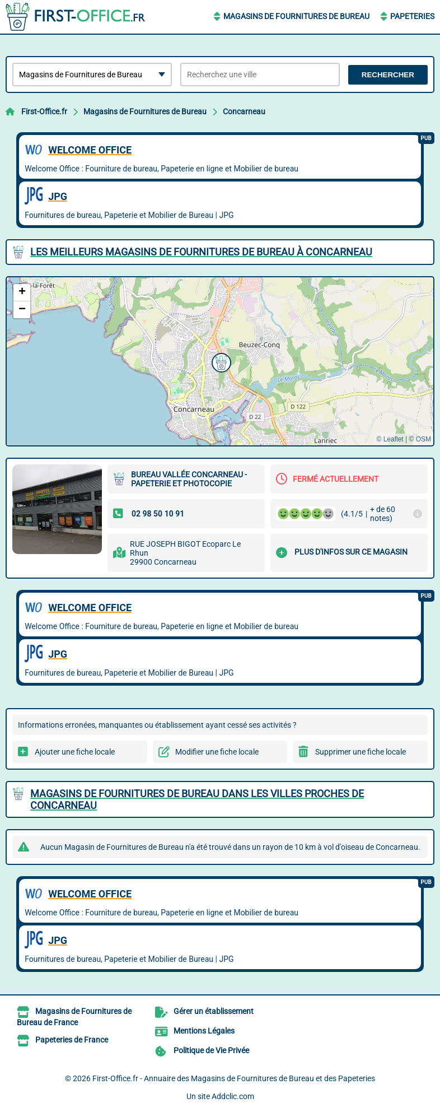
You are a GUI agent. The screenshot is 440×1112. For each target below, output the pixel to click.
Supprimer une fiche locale (360, 751)
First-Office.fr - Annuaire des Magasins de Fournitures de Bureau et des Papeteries (233, 1078)
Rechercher (388, 75)
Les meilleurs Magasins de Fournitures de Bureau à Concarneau (201, 252)
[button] (220, 361)
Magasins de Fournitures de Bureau (296, 16)
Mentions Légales (204, 1030)
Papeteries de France (71, 1039)
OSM (423, 439)
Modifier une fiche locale (217, 751)
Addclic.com (233, 1096)
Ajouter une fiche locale (75, 751)
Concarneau (244, 111)
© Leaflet (389, 439)
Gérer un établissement (214, 1011)
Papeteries (412, 16)
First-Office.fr (44, 111)
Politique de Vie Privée (211, 1050)
